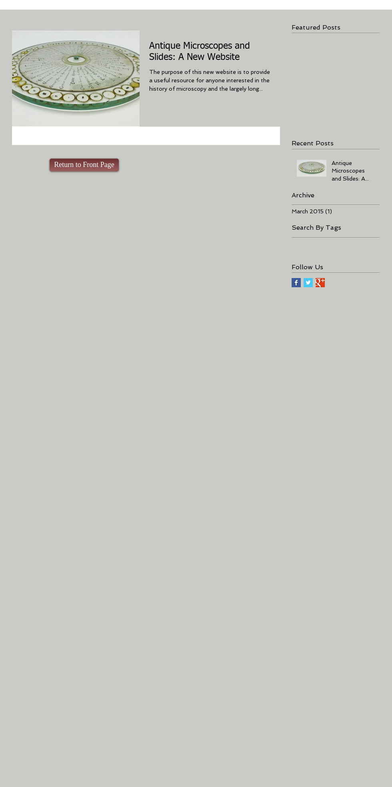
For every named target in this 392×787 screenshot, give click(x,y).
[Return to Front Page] (84, 165)
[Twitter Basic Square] (308, 282)
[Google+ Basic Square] (320, 282)
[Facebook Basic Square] (296, 282)
